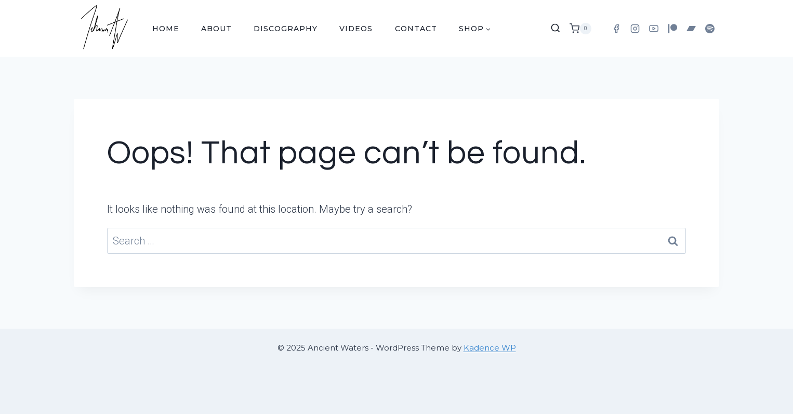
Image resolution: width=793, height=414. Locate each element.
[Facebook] (616, 28)
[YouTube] (653, 28)
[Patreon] (672, 28)
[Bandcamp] (691, 28)
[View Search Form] (555, 28)
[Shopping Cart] (580, 28)
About (216, 28)
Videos (356, 28)
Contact (416, 28)
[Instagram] (635, 28)
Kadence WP (490, 348)
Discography (286, 28)
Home (165, 28)
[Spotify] (710, 28)
